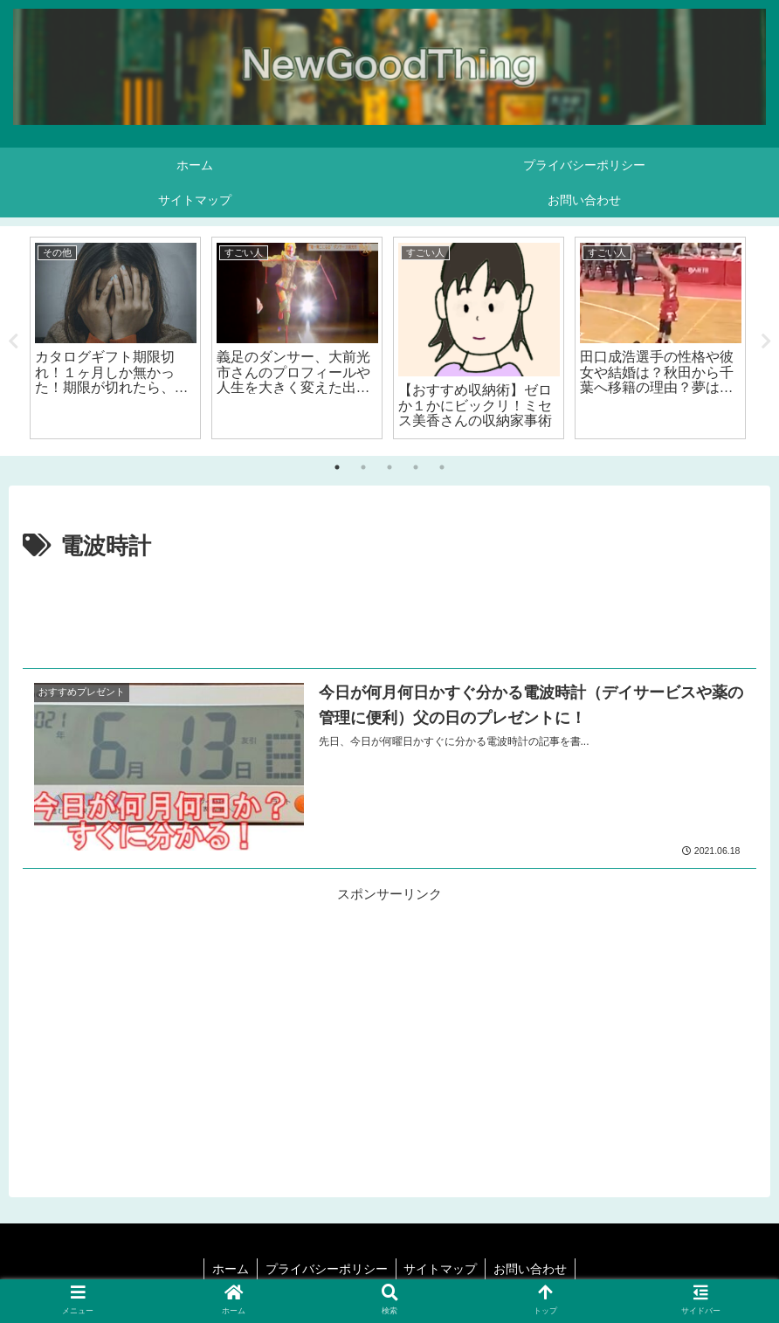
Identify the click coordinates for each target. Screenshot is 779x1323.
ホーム (228, 1269)
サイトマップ (442, 1269)
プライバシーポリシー (326, 1269)
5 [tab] (442, 467)
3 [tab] (389, 467)
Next (766, 341)
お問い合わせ (533, 1269)
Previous (13, 341)
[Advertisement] (389, 614)
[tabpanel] (115, 338)
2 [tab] (363, 467)
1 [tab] (337, 467)
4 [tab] (415, 467)
